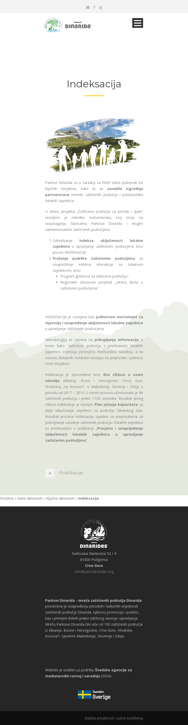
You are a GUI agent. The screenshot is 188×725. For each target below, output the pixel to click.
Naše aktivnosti (29, 498)
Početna (7, 498)
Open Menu (137, 23)
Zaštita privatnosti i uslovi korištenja (114, 718)
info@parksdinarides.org (94, 571)
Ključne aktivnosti (60, 498)
